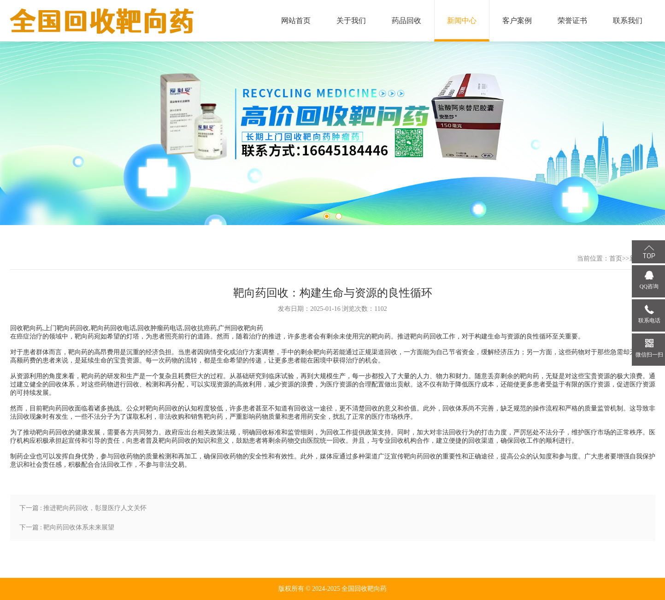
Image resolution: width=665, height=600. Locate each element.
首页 (615, 258)
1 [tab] (327, 216)
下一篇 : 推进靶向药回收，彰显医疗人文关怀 (83, 508)
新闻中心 (462, 20)
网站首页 (296, 20)
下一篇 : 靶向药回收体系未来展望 (67, 527)
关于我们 (351, 20)
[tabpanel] (332, 133)
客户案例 (517, 20)
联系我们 (627, 20)
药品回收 (406, 20)
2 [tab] (338, 216)
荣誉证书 (572, 20)
